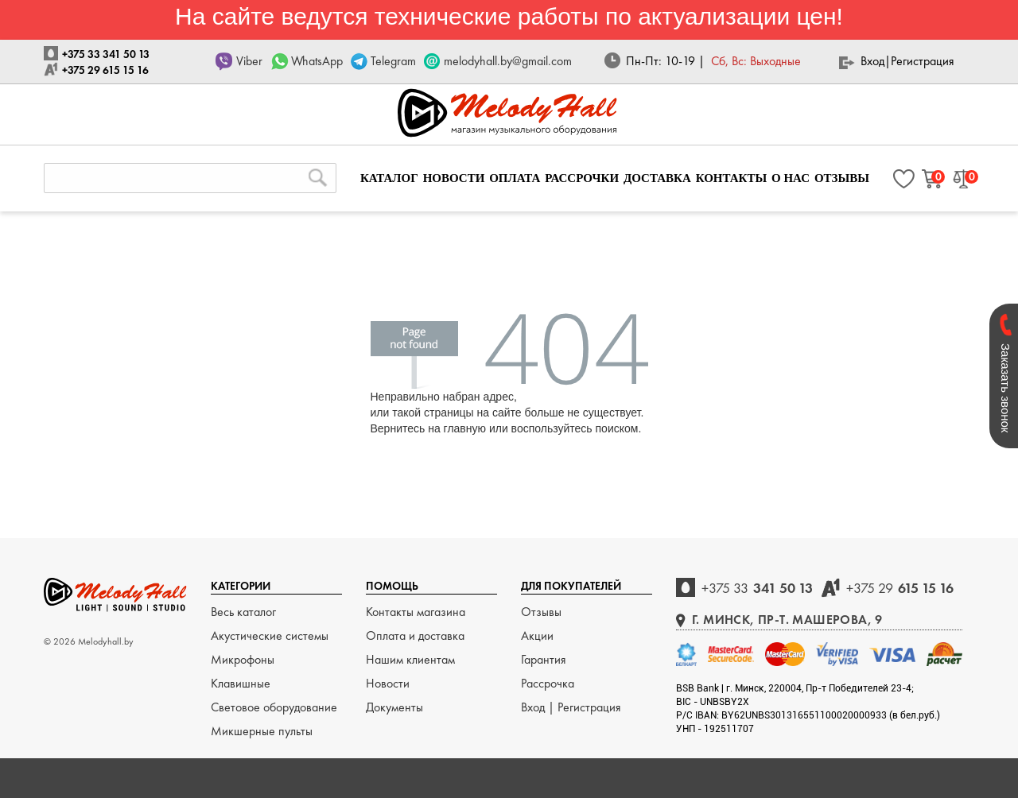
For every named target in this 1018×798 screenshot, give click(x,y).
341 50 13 (757, 588)
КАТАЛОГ (389, 178)
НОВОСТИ (454, 178)
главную (465, 428)
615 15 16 (900, 588)
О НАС (790, 178)
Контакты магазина (415, 611)
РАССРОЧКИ (582, 178)
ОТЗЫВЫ (841, 178)
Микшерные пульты (262, 730)
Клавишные (240, 683)
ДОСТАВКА (657, 178)
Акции (537, 635)
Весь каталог (243, 611)
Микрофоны (242, 659)
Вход (872, 60)
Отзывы (541, 611)
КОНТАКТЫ (731, 178)
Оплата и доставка (415, 635)
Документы (394, 707)
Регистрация (922, 60)
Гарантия (543, 659)
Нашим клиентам (410, 659)
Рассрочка (547, 683)
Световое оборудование (274, 707)
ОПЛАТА (514, 178)
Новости (388, 683)
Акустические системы (269, 635)
